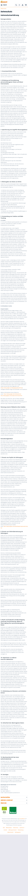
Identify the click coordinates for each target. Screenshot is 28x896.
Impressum (22, 827)
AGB (4, 827)
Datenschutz (15, 827)
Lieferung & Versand (12, 830)
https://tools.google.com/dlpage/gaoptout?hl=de (11, 387)
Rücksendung (20, 830)
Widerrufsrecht (10, 832)
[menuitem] (3, 5)
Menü (4, 5)
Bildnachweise (9, 827)
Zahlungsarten (18, 832)
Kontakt (5, 830)
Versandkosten (22, 818)
